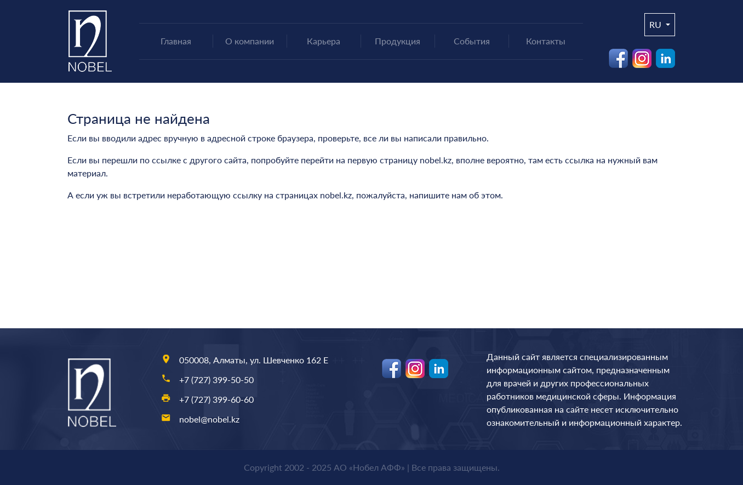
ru (656, 24)
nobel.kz (435, 160)
